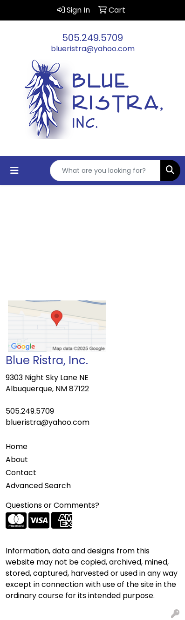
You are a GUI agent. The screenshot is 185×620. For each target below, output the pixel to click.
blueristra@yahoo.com (93, 48)
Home (16, 446)
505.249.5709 (92, 37)
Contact (21, 472)
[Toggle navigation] (14, 170)
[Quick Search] (105, 170)
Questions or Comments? (52, 505)
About (17, 459)
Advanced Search (38, 485)
